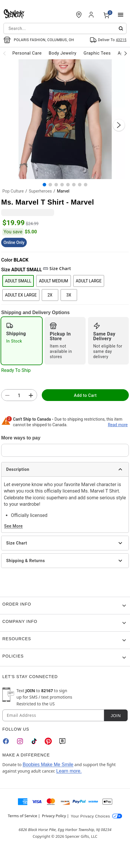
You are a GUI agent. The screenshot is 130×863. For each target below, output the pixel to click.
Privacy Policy (54, 815)
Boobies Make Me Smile (48, 764)
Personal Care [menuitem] (27, 53)
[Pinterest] (48, 741)
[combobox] (65, 28)
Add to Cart (85, 395)
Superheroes (40, 191)
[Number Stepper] (19, 395)
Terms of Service (22, 815)
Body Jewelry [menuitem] (62, 53)
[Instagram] (20, 741)
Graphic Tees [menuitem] (97, 53)
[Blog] (62, 741)
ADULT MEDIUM (53, 281)
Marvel (63, 191)
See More (13, 526)
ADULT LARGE (89, 281)
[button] (65, 119)
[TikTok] (34, 741)
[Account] (92, 15)
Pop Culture (13, 191)
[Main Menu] (120, 14)
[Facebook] (5, 741)
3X (68, 295)
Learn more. (68, 770)
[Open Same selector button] (108, 39)
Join (116, 715)
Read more (118, 424)
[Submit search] (121, 28)
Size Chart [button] (57, 268)
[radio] (21, 341)
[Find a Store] (79, 15)
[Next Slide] (119, 125)
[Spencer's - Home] (14, 14)
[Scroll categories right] (125, 53)
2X (49, 295)
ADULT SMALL (18, 281)
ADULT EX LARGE (21, 295)
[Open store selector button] (39, 39)
